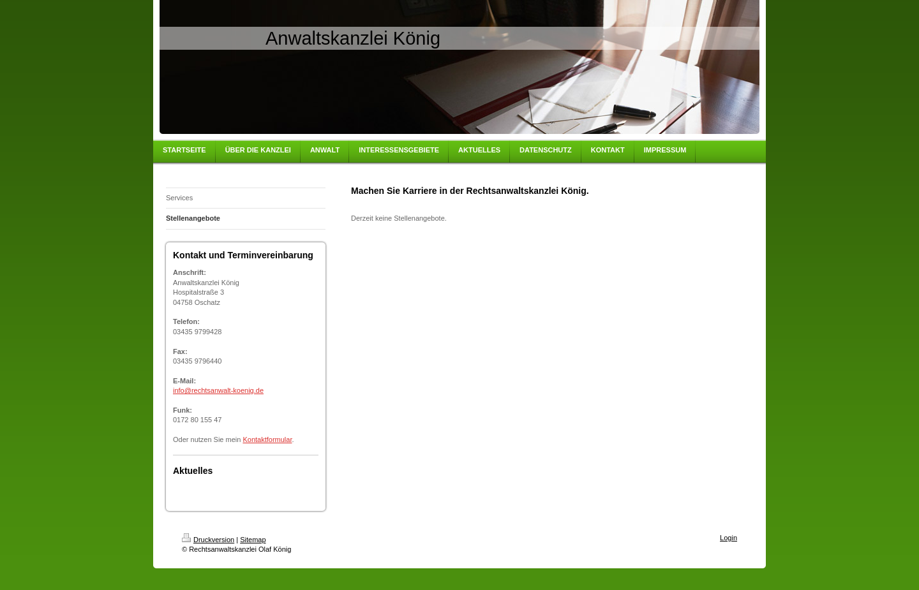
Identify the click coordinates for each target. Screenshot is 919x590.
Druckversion (208, 539)
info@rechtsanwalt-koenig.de (218, 390)
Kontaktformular (267, 439)
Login (728, 538)
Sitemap (252, 539)
